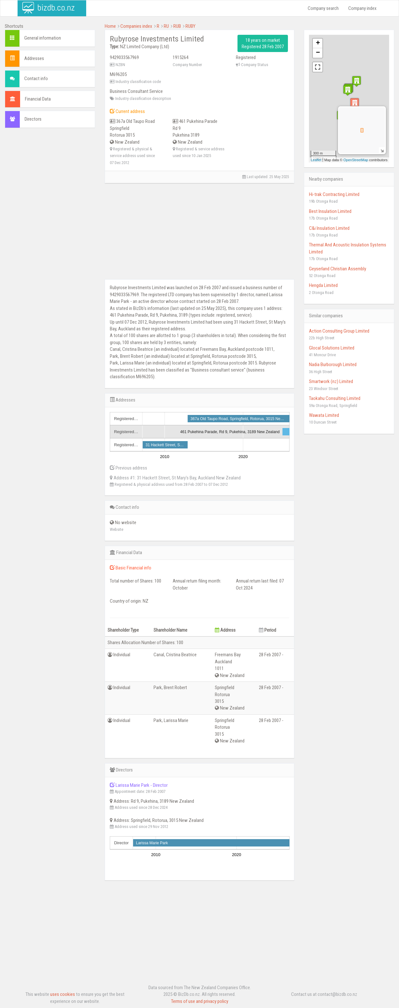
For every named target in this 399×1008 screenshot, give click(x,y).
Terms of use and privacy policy (199, 1001)
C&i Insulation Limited (329, 228)
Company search (323, 8)
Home (110, 26)
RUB (177, 26)
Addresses (34, 58)
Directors (33, 119)
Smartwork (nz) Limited (331, 381)
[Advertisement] (50, 230)
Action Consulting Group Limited (339, 331)
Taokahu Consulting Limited (334, 398)
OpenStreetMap (355, 160)
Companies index (136, 26)
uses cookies (62, 994)
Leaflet (316, 160)
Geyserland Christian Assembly (337, 269)
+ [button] (318, 43)
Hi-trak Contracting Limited (334, 194)
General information (42, 38)
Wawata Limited (324, 415)
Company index (362, 8)
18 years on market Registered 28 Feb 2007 (263, 43)
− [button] (318, 53)
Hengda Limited (323, 285)
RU (166, 26)
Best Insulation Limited (330, 211)
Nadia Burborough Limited (333, 364)
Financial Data (38, 99)
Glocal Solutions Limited (331, 348)
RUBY (190, 26)
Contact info (36, 78)
